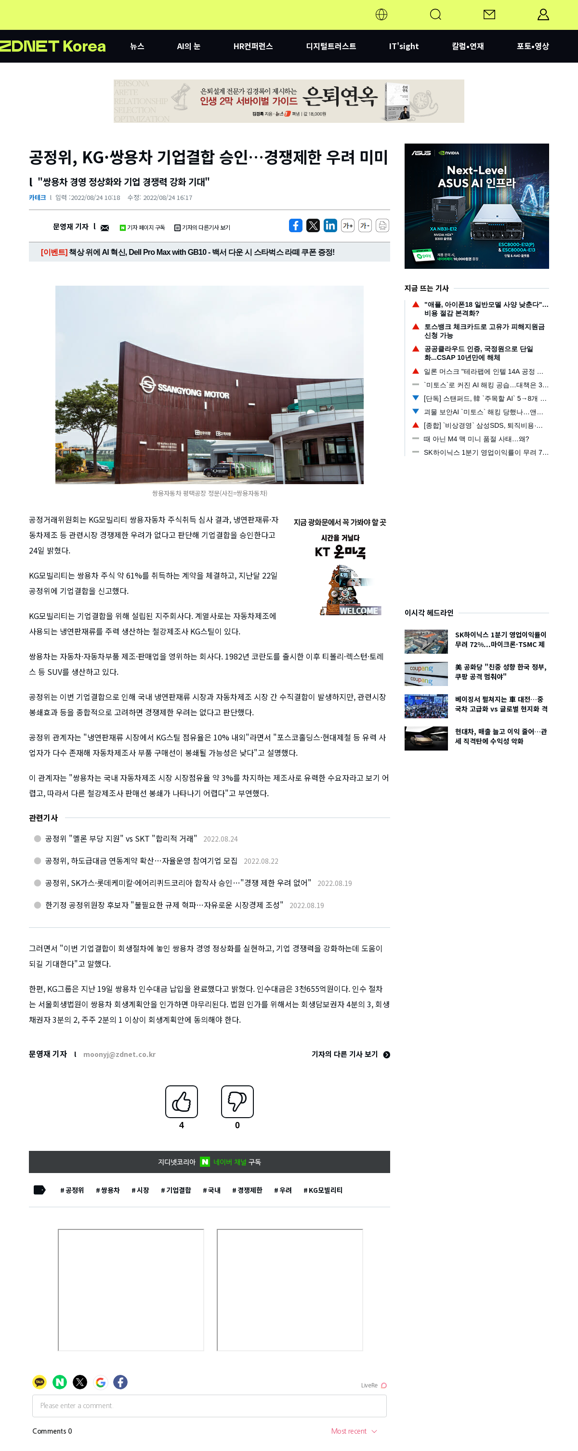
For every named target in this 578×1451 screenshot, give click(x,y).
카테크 (37, 197)
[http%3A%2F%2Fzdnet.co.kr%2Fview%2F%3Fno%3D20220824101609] (330, 225)
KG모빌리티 (326, 1190)
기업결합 (178, 1190)
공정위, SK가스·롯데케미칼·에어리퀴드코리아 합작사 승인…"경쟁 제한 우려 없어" (178, 882)
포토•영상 (533, 46)
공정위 (75, 1190)
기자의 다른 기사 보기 (351, 1054)
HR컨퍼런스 (253, 46)
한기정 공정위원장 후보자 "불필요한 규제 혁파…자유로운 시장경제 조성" (164, 904)
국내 (214, 1190)
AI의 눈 (189, 46)
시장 (143, 1190)
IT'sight (404, 46)
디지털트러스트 (331, 46)
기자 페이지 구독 (142, 227)
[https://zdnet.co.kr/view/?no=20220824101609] (295, 225)
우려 (285, 1190)
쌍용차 (110, 1190)
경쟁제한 (250, 1190)
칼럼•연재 (468, 46)
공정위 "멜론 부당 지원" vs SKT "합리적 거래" (121, 838)
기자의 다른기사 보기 (202, 227)
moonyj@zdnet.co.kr (119, 1054)
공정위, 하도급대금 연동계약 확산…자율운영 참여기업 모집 (141, 860)
